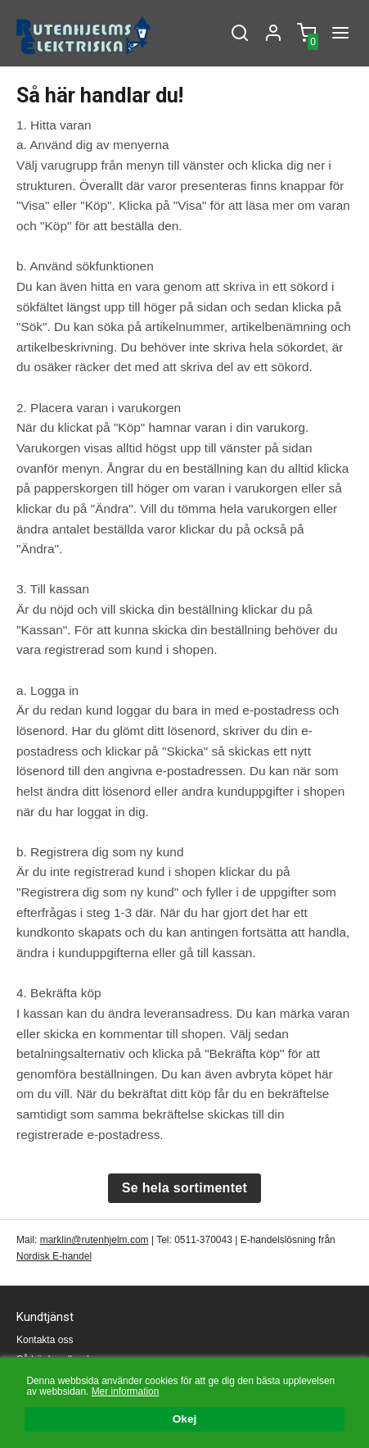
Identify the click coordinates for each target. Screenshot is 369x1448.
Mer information (126, 1391)
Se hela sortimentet (184, 1188)
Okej (184, 1420)
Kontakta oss (44, 1340)
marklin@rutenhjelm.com (94, 1240)
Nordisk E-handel (54, 1256)
